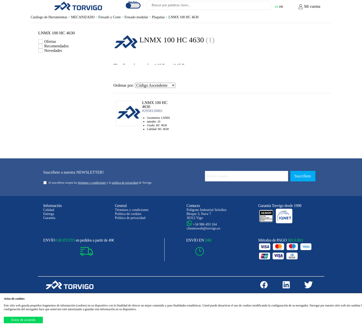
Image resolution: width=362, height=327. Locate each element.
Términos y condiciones (132, 210)
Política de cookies (128, 214)
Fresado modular (138, 17)
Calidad (48, 210)
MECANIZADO (84, 17)
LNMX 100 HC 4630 (184, 17)
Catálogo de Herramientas (51, 17)
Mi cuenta (309, 6)
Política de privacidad (130, 218)
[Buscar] (261, 7)
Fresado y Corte (111, 17)
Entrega (48, 214)
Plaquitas (160, 17)
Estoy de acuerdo (23, 320)
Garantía (49, 218)
